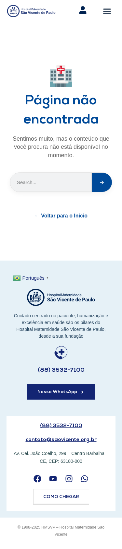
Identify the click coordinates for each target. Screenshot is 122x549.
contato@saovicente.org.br (61, 439)
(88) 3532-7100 (61, 370)
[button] (107, 11)
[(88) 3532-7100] (61, 352)
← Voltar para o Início (61, 215)
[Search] (102, 182)
